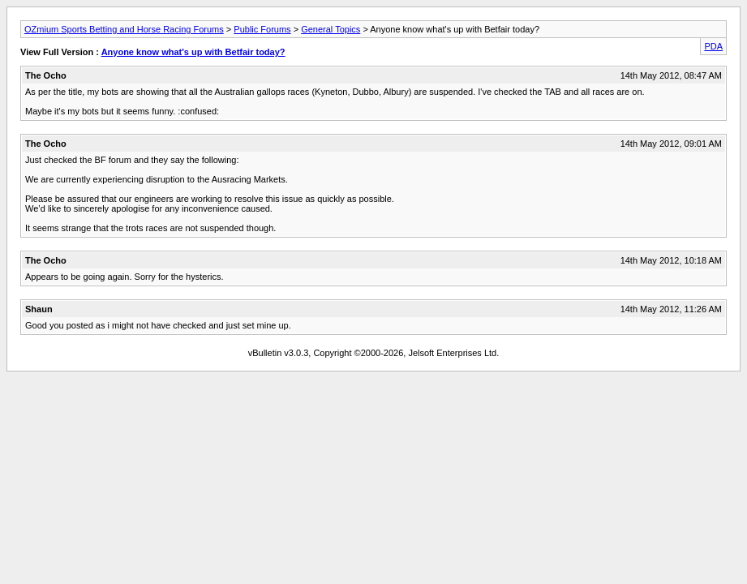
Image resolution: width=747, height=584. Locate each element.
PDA (713, 46)
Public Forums (262, 29)
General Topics (330, 29)
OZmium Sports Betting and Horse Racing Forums (124, 29)
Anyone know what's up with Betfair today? (193, 52)
